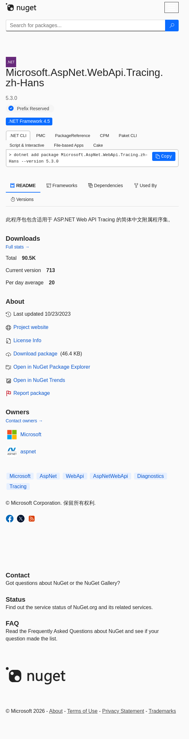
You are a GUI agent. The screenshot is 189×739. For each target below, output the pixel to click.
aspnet (28, 451)
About (56, 711)
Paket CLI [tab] (128, 135)
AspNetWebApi (110, 476)
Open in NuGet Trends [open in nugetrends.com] (39, 380)
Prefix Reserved (33, 108)
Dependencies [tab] (105, 185)
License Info (27, 340)
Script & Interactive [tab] (27, 145)
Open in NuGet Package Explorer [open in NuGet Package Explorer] (52, 367)
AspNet (48, 476)
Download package (36, 353)
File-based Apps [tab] (69, 145)
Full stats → (18, 246)
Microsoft (30, 434)
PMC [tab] (40, 135)
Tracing (18, 486)
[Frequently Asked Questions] (12, 623)
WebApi (75, 476)
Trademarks (162, 711)
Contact (18, 575)
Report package (32, 393)
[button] (163, 156)
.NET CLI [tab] (18, 135)
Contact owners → (24, 420)
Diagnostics (150, 476)
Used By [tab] (145, 185)
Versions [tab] (22, 199)
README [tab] (23, 185)
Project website (31, 327)
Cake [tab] (98, 145)
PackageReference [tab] (72, 135)
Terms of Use (82, 711)
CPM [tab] (104, 135)
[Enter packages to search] (85, 25)
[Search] (172, 25)
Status (16, 599)
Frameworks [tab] (62, 185)
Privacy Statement (123, 711)
